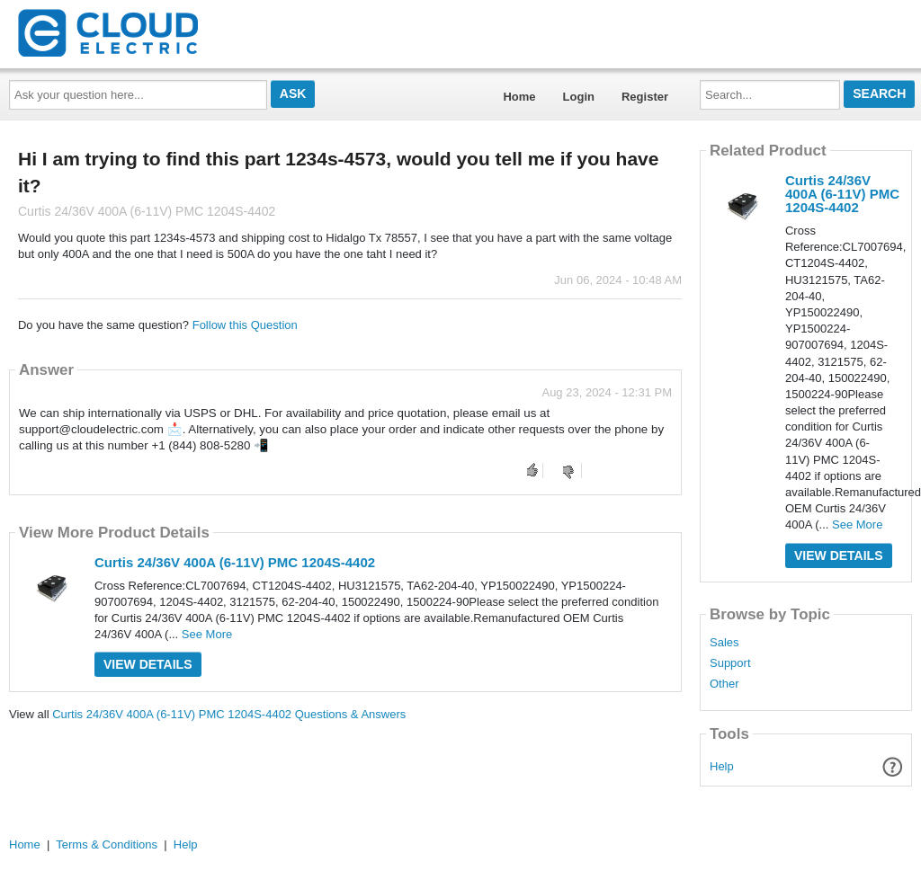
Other (724, 684)
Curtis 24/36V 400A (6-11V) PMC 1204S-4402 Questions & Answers (229, 714)
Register (644, 96)
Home (519, 96)
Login (579, 96)
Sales (724, 642)
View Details (147, 664)
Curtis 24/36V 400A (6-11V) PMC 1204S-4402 (234, 562)
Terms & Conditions (106, 844)
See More (207, 634)
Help (722, 766)
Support (730, 663)
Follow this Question (245, 325)
